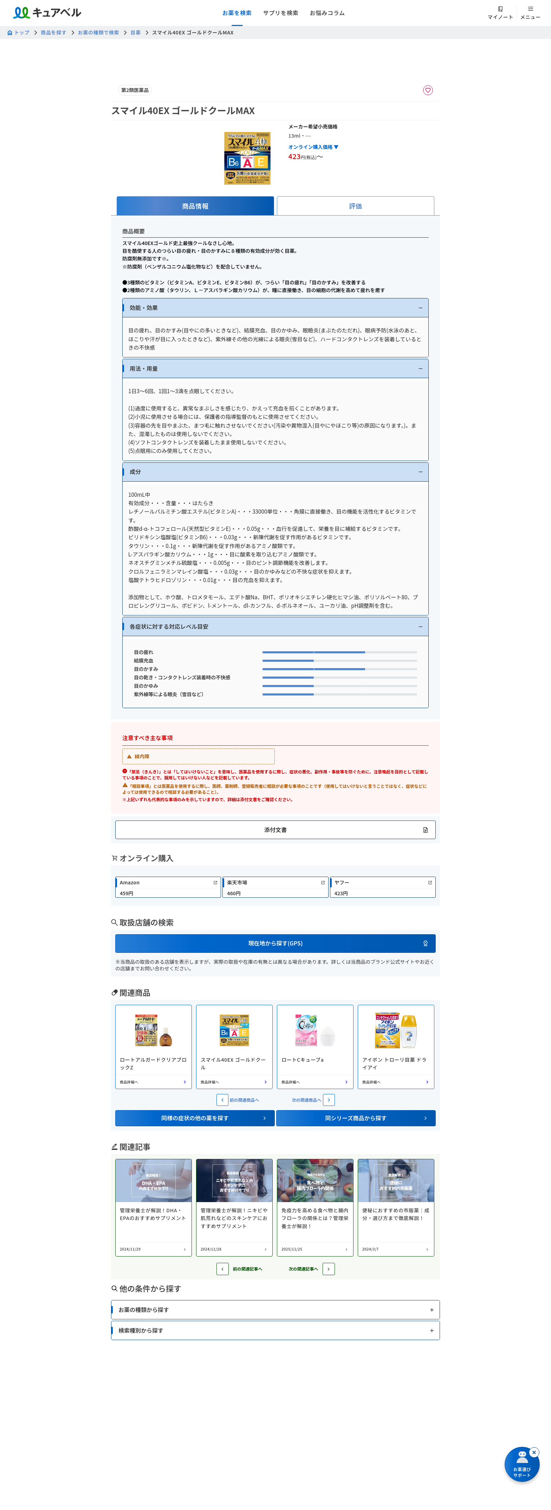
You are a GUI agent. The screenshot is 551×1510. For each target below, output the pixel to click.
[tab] (195, 206)
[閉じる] (534, 1452)
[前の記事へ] (222, 1269)
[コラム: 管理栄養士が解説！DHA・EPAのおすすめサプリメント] (153, 1208)
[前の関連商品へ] (222, 1100)
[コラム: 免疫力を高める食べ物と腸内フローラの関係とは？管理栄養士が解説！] (315, 1208)
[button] (275, 307)
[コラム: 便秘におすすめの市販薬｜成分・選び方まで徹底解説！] (396, 1208)
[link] (168, 887)
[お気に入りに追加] (428, 90)
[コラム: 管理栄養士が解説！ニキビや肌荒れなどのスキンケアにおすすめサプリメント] (234, 1208)
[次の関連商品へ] (329, 1100)
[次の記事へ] (329, 1269)
